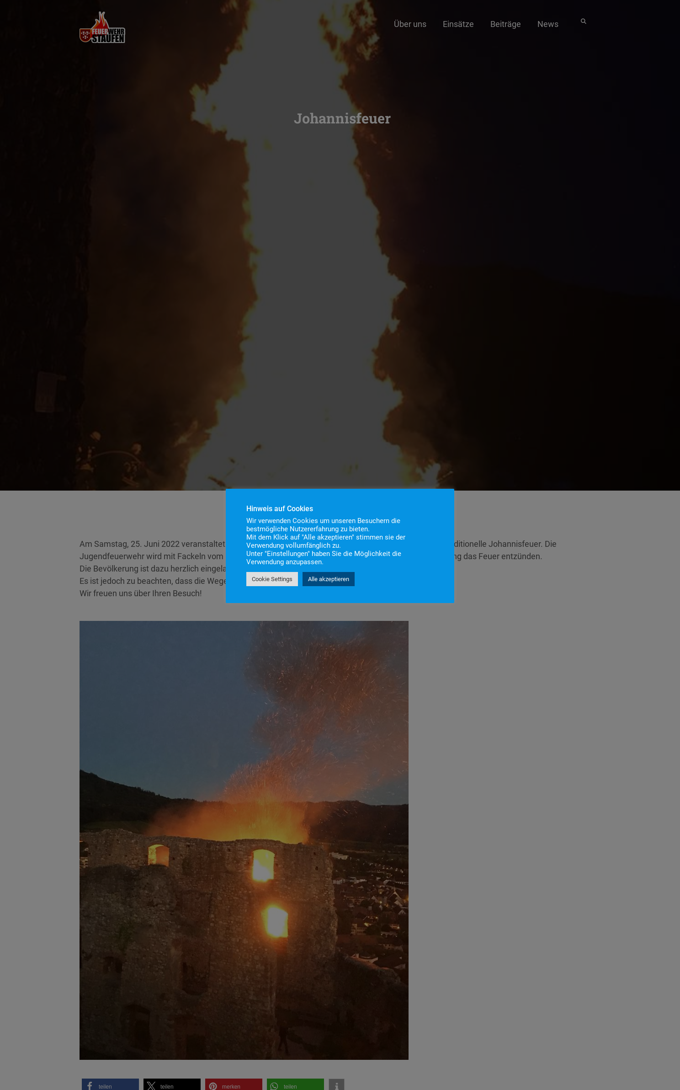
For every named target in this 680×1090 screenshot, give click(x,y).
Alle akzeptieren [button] (328, 579)
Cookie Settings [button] (272, 579)
